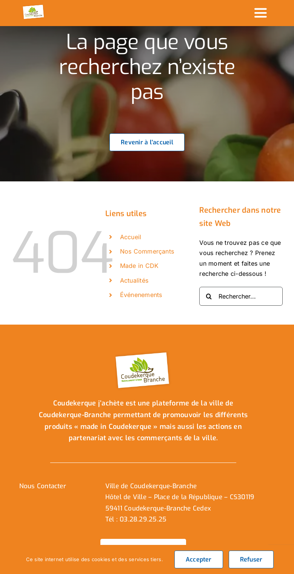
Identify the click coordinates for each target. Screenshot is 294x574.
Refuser (251, 559)
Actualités (134, 280)
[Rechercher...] (241, 296)
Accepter (199, 559)
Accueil (131, 237)
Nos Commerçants (147, 251)
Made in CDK (139, 265)
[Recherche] (208, 296)
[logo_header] (34, 7)
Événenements (141, 295)
